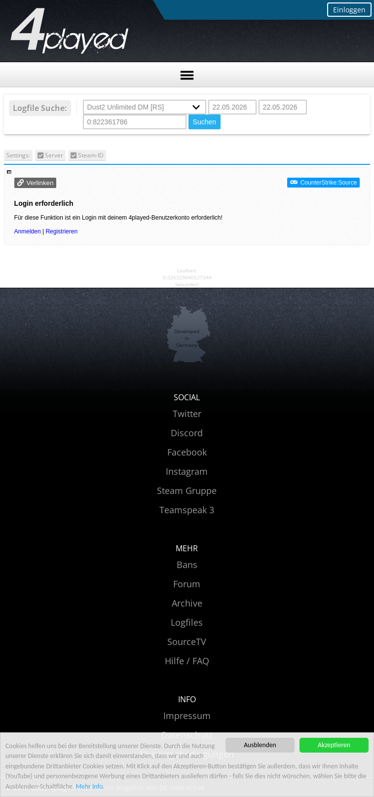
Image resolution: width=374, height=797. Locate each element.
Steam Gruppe (187, 490)
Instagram (187, 471)
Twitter (187, 413)
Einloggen (349, 9)
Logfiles (187, 622)
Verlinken (40, 183)
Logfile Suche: (40, 108)
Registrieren (61, 231)
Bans (187, 564)
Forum (186, 584)
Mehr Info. (90, 786)
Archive (187, 603)
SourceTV (186, 641)
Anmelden (27, 231)
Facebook (187, 452)
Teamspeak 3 (186, 510)
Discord (187, 433)
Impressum (187, 715)
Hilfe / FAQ (187, 661)
